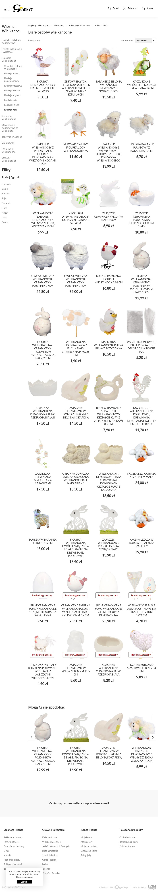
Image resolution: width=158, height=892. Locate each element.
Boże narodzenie (50, 851)
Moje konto (86, 837)
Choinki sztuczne (127, 837)
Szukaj (113, 8)
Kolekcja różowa (11, 73)
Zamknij (24, 881)
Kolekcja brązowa (12, 95)
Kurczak (6, 183)
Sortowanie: (127, 40)
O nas (6, 851)
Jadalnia (46, 868)
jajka (4, 198)
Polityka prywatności (13, 864)
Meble (45, 864)
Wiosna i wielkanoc (51, 842)
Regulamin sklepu (12, 859)
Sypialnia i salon (49, 855)
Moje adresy (86, 842)
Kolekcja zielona (11, 105)
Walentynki (8, 142)
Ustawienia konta (89, 851)
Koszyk (147, 8)
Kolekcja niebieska (12, 90)
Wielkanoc (59, 25)
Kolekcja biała (10, 109)
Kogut (5, 212)
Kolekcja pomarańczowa (11, 79)
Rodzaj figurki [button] (10, 177)
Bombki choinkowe (128, 842)
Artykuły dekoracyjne (38, 25)
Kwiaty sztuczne (49, 837)
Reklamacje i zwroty (13, 837)
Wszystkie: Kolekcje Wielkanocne (13, 67)
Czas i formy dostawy (14, 846)
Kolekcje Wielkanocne (79, 25)
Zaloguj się (86, 855)
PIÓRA (5, 217)
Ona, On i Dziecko (51, 873)
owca (5, 222)
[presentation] (31, 737)
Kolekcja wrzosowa (13, 85)
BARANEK (6, 203)
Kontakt (7, 855)
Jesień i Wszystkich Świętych (56, 846)
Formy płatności (11, 842)
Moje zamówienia (89, 846)
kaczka (6, 193)
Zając (5, 188)
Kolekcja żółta (10, 100)
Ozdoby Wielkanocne (9, 159)
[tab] (13, 177)
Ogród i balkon (49, 859)
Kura (4, 207)
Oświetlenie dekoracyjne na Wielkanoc (10, 127)
